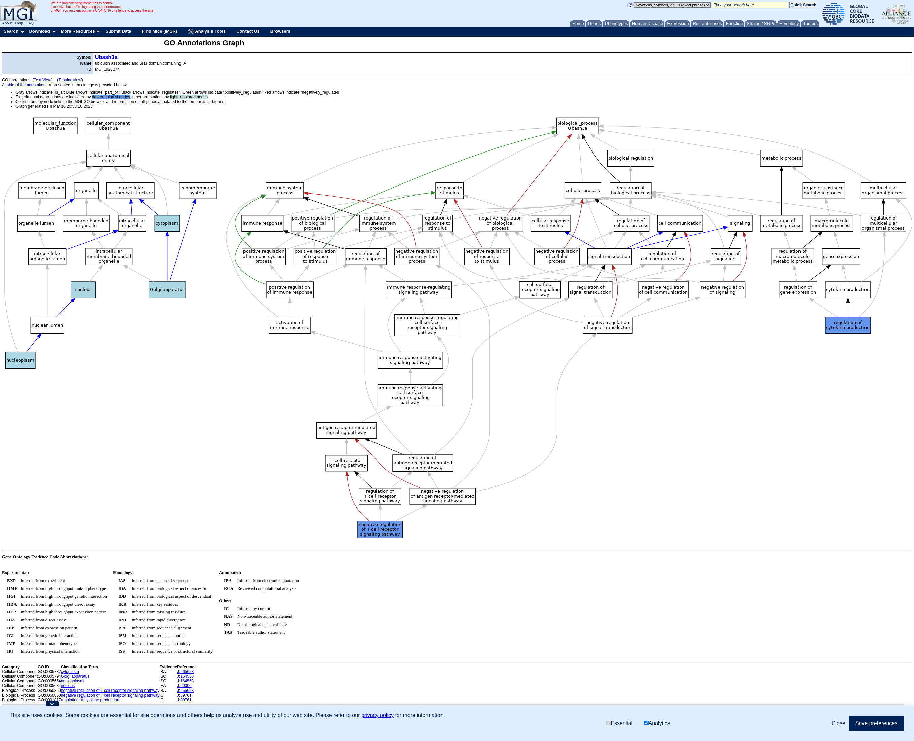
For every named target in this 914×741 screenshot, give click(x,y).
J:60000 (184, 685)
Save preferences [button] (876, 723)
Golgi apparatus (75, 676)
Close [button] (838, 723)
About (7, 23)
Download (39, 31)
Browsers (280, 31)
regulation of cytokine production (90, 700)
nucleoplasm (72, 681)
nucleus (68, 685)
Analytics (657, 723)
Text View (42, 80)
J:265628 (185, 671)
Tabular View (69, 80)
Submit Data (118, 31)
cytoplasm (70, 671)
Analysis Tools (207, 32)
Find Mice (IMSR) (159, 31)
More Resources (78, 31)
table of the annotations (27, 84)
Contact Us (248, 31)
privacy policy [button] (377, 715)
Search (11, 31)
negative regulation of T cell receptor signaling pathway (110, 690)
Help (19, 23)
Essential (619, 723)
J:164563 (185, 676)
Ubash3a (106, 57)
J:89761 (184, 695)
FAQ (30, 23)
